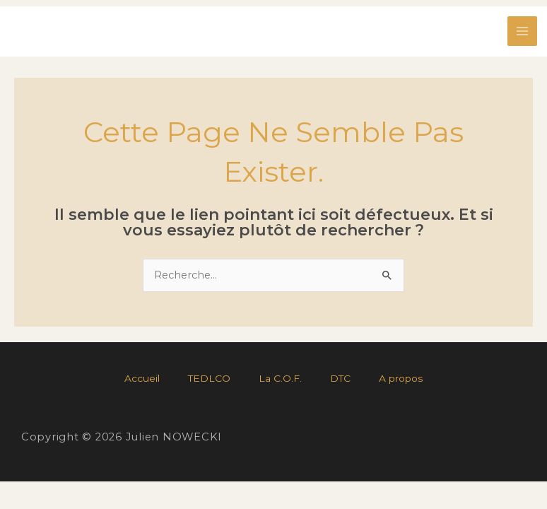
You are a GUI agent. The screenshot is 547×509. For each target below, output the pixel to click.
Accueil (142, 378)
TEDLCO (209, 378)
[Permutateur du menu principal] (522, 31)
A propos (401, 378)
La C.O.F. (280, 378)
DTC (340, 378)
